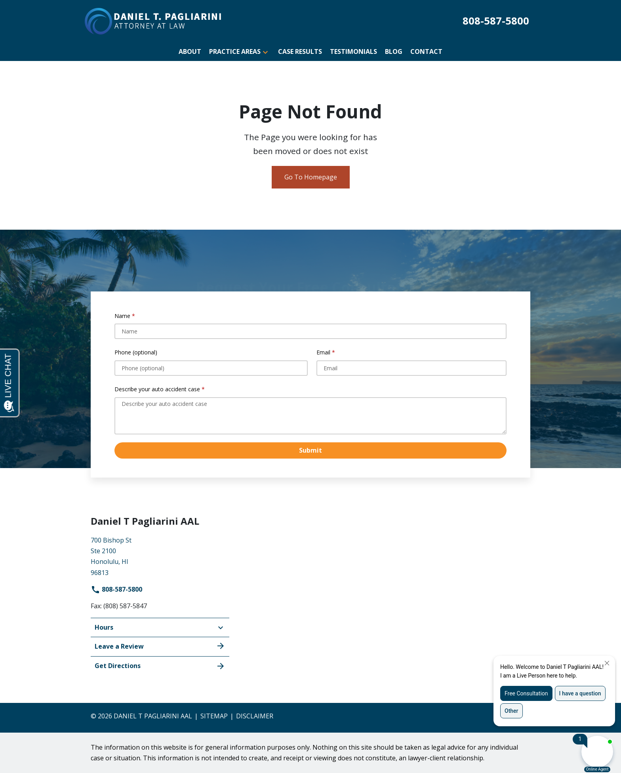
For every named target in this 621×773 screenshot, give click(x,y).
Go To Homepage (310, 177)
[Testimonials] (353, 51)
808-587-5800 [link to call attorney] (116, 589)
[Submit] (310, 450)
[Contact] (426, 51)
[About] (190, 51)
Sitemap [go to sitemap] (214, 716)
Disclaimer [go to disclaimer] (254, 716)
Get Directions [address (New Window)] (160, 666)
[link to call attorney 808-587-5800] (495, 21)
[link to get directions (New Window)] (160, 555)
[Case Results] (300, 51)
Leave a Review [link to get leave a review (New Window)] (160, 646)
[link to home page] (153, 20)
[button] (265, 51)
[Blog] (393, 51)
